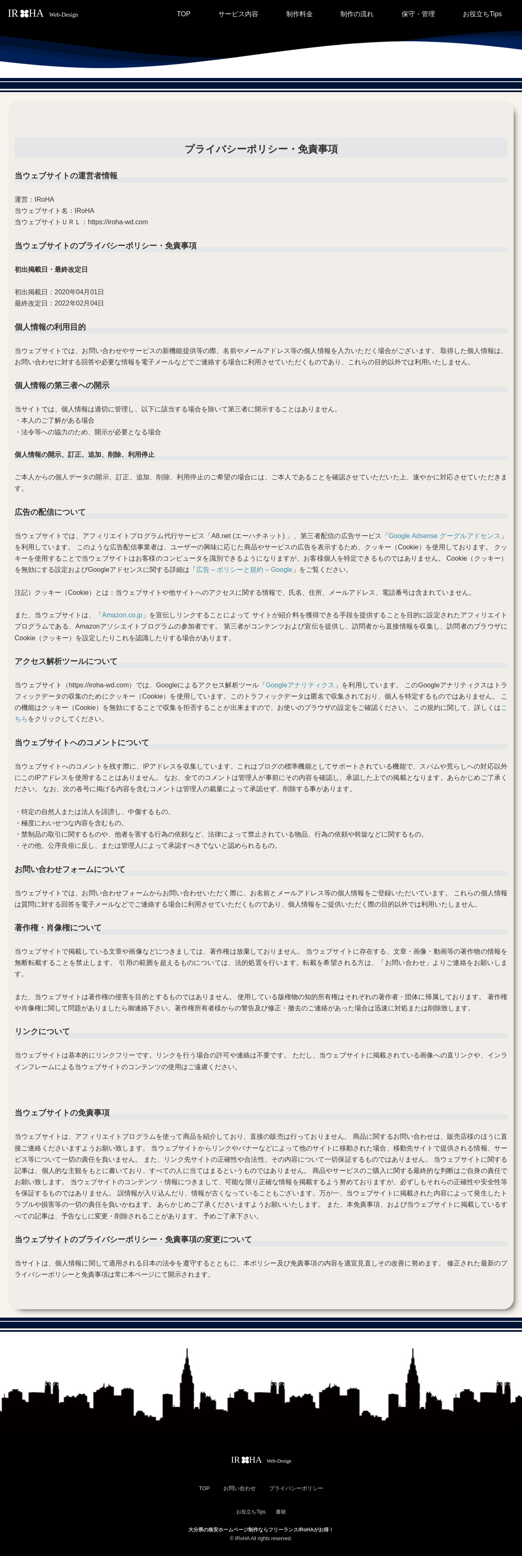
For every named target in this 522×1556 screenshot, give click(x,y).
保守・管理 (418, 14)
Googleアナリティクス (300, 685)
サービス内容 (238, 14)
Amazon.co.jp (122, 615)
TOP (183, 14)
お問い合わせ (239, 1488)
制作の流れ (357, 14)
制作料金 (299, 14)
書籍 (281, 1512)
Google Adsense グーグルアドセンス (445, 535)
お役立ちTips (482, 14)
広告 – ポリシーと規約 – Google (244, 569)
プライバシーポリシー (296, 1488)
